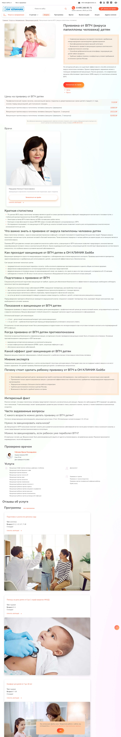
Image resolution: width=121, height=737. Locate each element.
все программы (29, 507)
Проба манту (74, 482)
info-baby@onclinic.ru (88, 3)
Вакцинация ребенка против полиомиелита (22, 492)
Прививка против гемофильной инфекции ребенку (85, 480)
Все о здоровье (21, 3)
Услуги (46, 15)
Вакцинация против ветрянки (18, 471)
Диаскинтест (73, 467)
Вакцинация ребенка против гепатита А (21, 483)
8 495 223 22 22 (77, 122)
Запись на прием (108, 9)
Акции (97, 15)
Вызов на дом (84, 15)
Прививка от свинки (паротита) (79, 478)
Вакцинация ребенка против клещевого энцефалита (25, 488)
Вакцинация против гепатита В (19, 474)
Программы (58, 15)
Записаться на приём (74, 85)
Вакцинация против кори (17, 476)
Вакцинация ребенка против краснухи (21, 490)
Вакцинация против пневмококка (19, 481)
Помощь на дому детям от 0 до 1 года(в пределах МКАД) (28, 599)
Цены (68, 90)
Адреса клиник (110, 15)
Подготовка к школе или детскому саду (21, 516)
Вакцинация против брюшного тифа (20, 469)
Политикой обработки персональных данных (66, 726)
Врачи (71, 15)
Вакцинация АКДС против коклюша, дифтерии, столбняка (27, 467)
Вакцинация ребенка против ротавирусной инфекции (26, 495)
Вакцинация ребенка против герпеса (21, 485)
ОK (60, 730)
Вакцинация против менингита (19, 478)
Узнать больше (15, 202)
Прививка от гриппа (76, 475)
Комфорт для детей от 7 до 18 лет (19, 683)
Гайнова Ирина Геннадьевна (25, 451)
